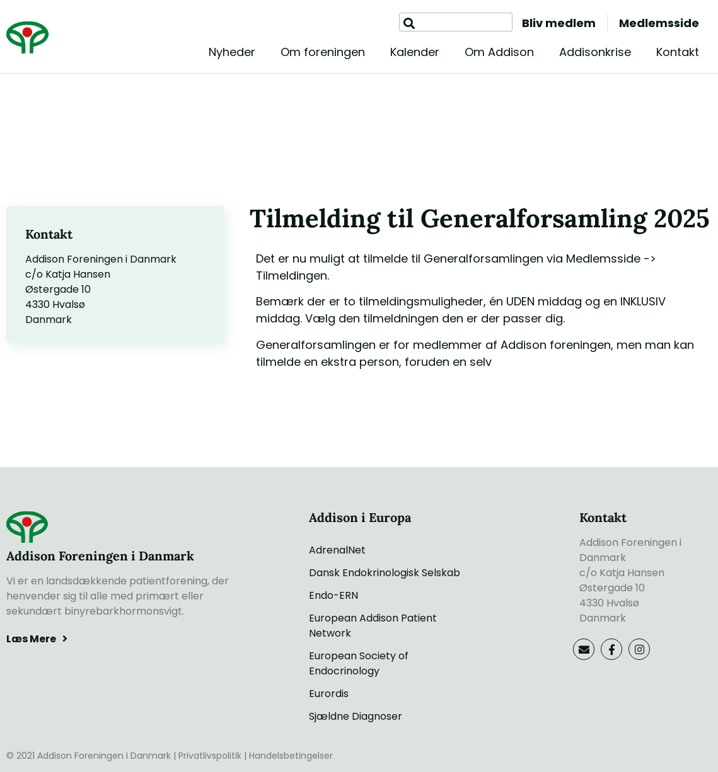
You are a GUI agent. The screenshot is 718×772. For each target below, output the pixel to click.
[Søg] (409, 24)
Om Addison (499, 52)
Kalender (414, 52)
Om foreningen (323, 52)
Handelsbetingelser (291, 755)
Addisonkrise (595, 52)
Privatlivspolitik (209, 755)
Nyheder (232, 52)
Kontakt (677, 52)
